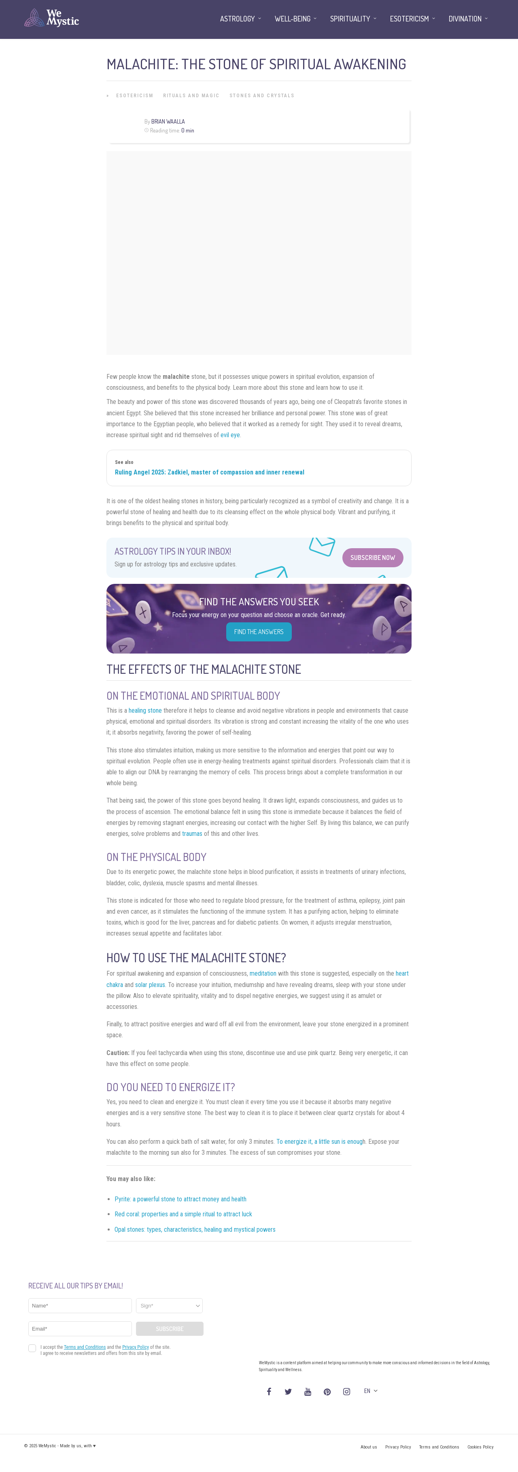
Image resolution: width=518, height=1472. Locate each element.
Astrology (237, 18)
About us (369, 1447)
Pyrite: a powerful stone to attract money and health (180, 1199)
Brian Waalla (168, 121)
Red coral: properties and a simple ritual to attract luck (183, 1214)
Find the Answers (259, 632)
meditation (263, 973)
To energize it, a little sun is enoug (319, 1141)
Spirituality (350, 18)
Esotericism (134, 95)
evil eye (230, 435)
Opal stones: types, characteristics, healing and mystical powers (195, 1229)
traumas (192, 833)
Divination (465, 18)
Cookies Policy (480, 1447)
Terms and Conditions (439, 1447)
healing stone (145, 710)
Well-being (292, 18)
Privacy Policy (398, 1447)
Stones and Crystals (262, 95)
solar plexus (150, 985)
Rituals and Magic (191, 95)
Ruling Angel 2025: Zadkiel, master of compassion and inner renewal (209, 472)
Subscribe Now (372, 557)
